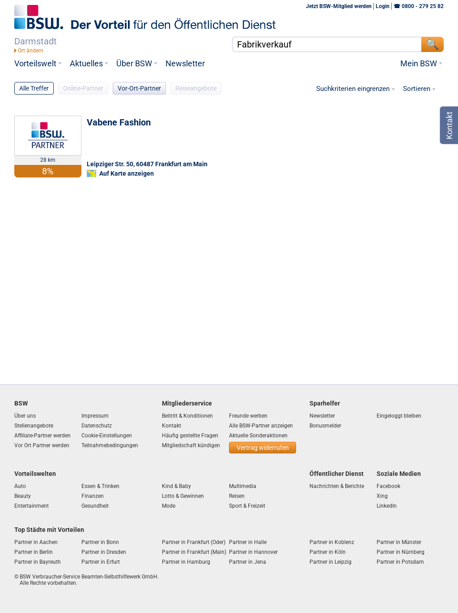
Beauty (22, 496)
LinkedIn (387, 506)
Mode (168, 506)
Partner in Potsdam (400, 562)
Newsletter (185, 63)
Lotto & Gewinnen (183, 496)
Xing (382, 496)
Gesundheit (95, 506)
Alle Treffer (34, 88)
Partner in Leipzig (331, 562)
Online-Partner (83, 88)
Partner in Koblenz (332, 542)
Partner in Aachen (36, 542)
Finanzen (92, 496)
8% (48, 171)
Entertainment (31, 506)
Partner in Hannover (253, 552)
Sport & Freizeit (247, 506)
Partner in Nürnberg (400, 552)
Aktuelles (86, 63)
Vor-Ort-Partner (139, 88)
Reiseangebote (195, 88)
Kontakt (171, 426)
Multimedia (242, 486)
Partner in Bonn (100, 542)
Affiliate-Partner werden (42, 435)
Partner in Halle (248, 542)
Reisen (237, 496)
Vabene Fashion (119, 122)
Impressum (95, 416)
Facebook (388, 486)
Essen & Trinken (100, 486)
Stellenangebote (33, 426)
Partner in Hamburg (186, 562)
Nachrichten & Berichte (337, 486)
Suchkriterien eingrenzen (353, 89)
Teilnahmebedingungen (109, 445)
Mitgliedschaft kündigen (191, 445)
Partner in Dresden (103, 552)
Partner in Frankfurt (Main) (194, 552)
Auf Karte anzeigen (126, 173)
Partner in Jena (247, 562)
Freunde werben (248, 416)
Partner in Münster (399, 542)
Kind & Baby (176, 486)
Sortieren (416, 89)
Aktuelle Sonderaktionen (258, 435)
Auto (20, 486)
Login (383, 6)
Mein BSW (418, 63)
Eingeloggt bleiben (399, 416)
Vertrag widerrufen (263, 447)
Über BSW (134, 63)
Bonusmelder (325, 426)
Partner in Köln (328, 552)
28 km (47, 160)
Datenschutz (96, 426)
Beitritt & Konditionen (187, 416)
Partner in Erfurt (100, 562)
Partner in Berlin (33, 552)
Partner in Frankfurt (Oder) (193, 542)
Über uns (25, 416)
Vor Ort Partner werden (41, 445)
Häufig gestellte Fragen (190, 435)
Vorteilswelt (35, 63)
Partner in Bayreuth (37, 562)
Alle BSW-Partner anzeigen (261, 426)
